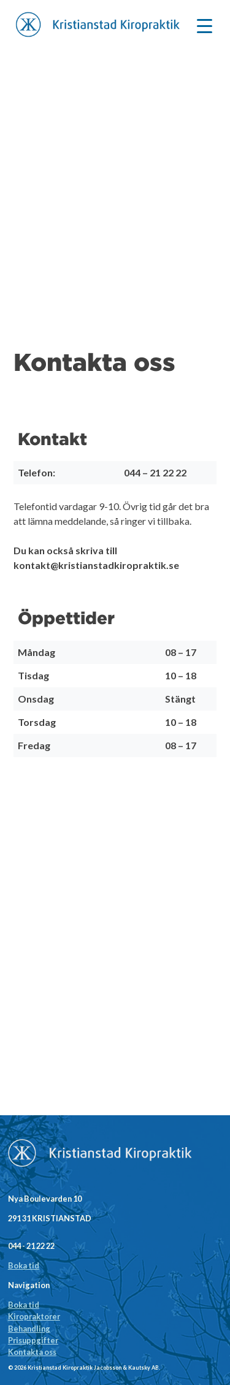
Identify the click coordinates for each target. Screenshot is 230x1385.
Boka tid (23, 1265)
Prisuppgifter (33, 1340)
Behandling (29, 1328)
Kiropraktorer (34, 1316)
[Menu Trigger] (204, 25)
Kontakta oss (32, 1352)
